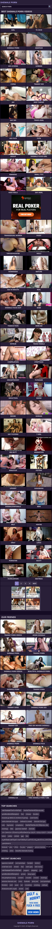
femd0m (36, 814)
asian (16, 885)
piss (11, 847)
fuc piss (22, 847)
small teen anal (7, 867)
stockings (5, 829)
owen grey (29, 867)
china (16, 847)
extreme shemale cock (9, 881)
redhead (44, 885)
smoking (5, 851)
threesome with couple (9, 889)
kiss (27, 836)
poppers (30, 847)
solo (3, 825)
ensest (21, 889)
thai (22, 814)
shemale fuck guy (39, 821)
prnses (23, 874)
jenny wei (35, 881)
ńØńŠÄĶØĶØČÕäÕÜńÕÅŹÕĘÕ (11, 810)
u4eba (10, 836)
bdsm (4, 836)
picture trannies (40, 847)
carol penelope (20, 863)
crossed (36, 878)
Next (34, 583)
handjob (30, 863)
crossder (28, 878)
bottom (37, 863)
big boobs (10, 825)
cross (20, 881)
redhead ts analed (26, 821)
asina (11, 851)
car (22, 885)
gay (22, 836)
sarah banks (34, 818)
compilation (19, 825)
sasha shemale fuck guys (10, 821)
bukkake (27, 881)
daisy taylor (31, 874)
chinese (28, 814)
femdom (4, 885)
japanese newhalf (21, 829)
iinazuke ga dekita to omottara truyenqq (15, 818)
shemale (31, 829)
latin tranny (38, 867)
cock (27, 889)
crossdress (28, 885)
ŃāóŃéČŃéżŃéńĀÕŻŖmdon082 (34, 810)
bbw (11, 829)
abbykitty (34, 870)
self (41, 870)
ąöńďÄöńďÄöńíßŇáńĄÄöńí (10, 814)
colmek (16, 836)
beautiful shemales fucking (24, 851)
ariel (11, 885)
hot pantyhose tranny (9, 878)
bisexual (4, 847)
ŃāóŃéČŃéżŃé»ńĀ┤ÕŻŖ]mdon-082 (37, 825)
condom (20, 878)
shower (16, 867)
